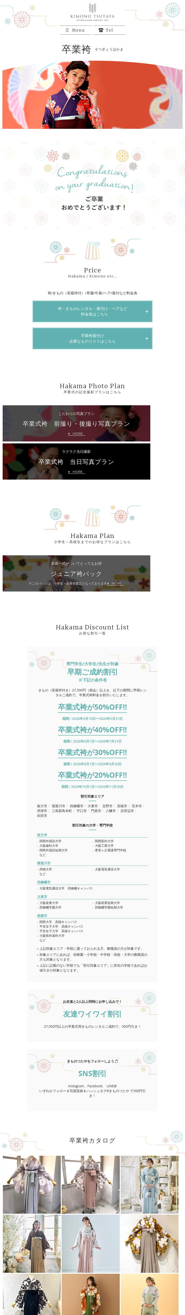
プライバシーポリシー (26, 1296)
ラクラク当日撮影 (137, 435)
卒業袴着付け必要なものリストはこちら (92, 349)
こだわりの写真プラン (47, 438)
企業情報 (143, 1290)
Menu (79, 41)
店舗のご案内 (104, 1290)
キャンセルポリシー (67, 1296)
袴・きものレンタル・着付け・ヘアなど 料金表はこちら (92, 322)
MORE (92, 1205)
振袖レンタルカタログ (26, 1284)
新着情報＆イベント (151, 1284)
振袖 (56, 1278)
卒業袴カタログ (64, 1284)
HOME (15, 1278)
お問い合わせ (62, 1290)
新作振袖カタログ (149, 1278)
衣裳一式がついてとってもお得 (47, 548)
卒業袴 (99, 1278)
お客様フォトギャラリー (112, 1284)
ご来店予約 (18, 1290)
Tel (110, 41)
